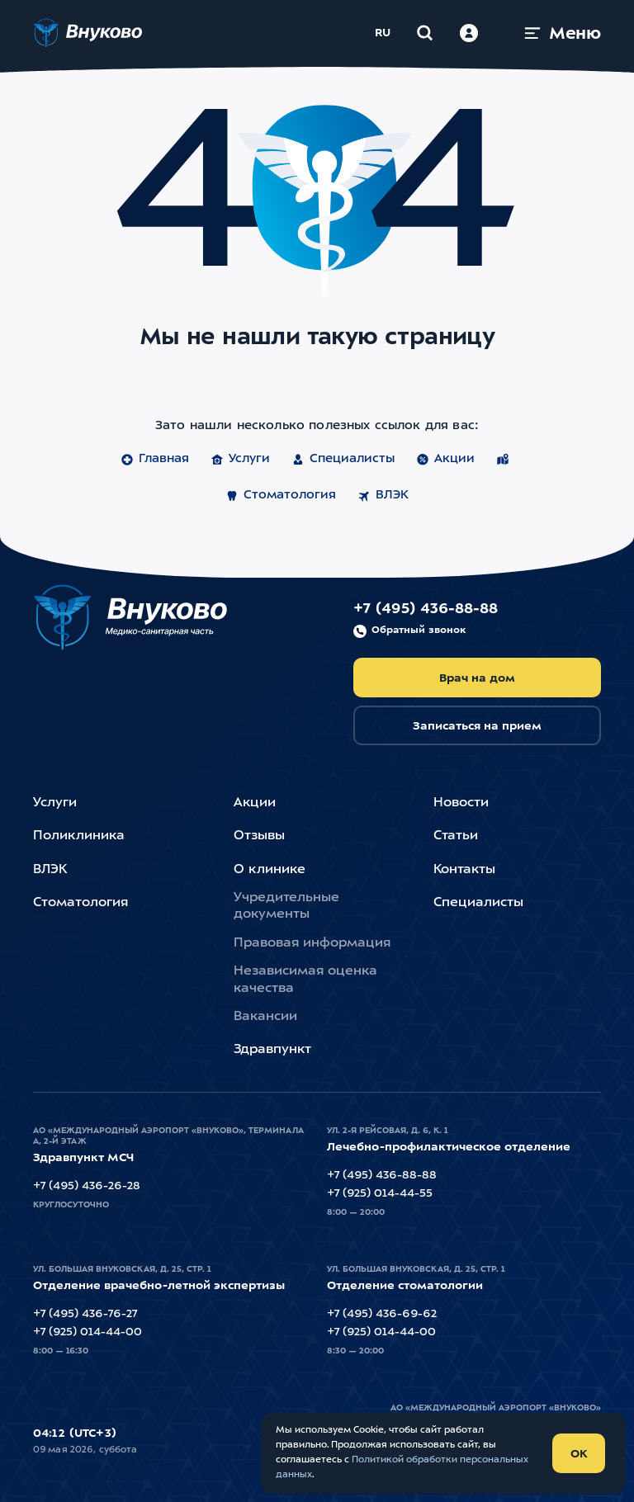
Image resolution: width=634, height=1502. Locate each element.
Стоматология (280, 496)
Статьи (455, 836)
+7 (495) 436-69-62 (382, 1314)
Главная (155, 459)
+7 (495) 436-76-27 (85, 1314)
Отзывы (259, 836)
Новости (461, 803)
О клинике (269, 869)
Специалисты (343, 459)
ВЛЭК (383, 496)
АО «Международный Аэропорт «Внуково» (495, 1408)
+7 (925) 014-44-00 (87, 1332)
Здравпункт (272, 1049)
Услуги (240, 459)
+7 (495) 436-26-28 (86, 1186)
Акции (445, 459)
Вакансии (265, 1016)
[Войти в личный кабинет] (469, 33)
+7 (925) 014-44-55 (380, 1193)
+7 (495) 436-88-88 (425, 620)
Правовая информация (312, 943)
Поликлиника (79, 836)
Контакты (464, 869)
